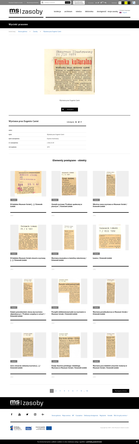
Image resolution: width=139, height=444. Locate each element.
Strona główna (22, 31)
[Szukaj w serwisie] (53, 2)
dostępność (101, 11)
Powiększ (70, 109)
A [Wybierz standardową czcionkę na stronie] (98, 3)
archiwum (68, 11)
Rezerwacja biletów (32, 2)
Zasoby (35, 31)
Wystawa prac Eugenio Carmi (52, 31)
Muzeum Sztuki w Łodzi (15, 2)
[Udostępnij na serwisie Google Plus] (76, 122)
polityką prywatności (94, 442)
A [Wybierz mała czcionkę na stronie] (96, 3)
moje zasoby (113, 11)
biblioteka (89, 11)
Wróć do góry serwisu (121, 416)
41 (87, 391)
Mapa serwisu (66, 415)
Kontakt (110, 415)
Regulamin (103, 415)
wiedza (79, 11)
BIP (73, 415)
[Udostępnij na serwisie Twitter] (79, 122)
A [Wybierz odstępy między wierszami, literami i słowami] (106, 3)
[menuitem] (58, 11)
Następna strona (121, 391)
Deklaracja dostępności (91, 415)
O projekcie (79, 415)
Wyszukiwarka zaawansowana (79, 2)
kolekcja (57, 11)
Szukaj (68, 2)
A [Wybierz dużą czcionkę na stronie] (102, 2)
